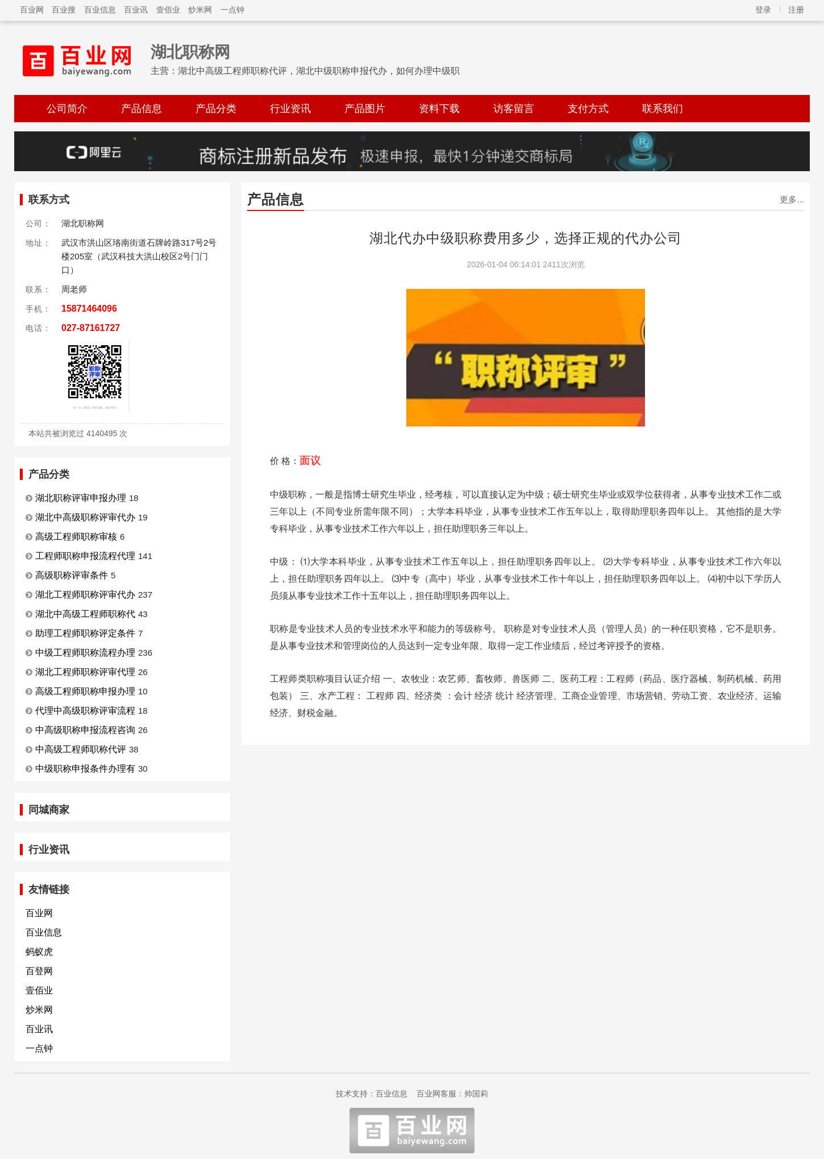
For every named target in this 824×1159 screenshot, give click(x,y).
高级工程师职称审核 (76, 536)
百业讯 (136, 9)
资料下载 (439, 108)
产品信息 (141, 108)
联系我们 (662, 108)
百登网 (39, 971)
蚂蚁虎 (39, 952)
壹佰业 (168, 9)
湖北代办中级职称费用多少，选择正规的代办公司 (525, 238)
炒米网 (200, 9)
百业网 (32, 9)
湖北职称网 (190, 52)
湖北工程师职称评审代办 (85, 594)
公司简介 (67, 108)
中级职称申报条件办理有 (85, 768)
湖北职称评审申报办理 (80, 498)
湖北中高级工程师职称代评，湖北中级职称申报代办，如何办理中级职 (319, 71)
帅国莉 (476, 1093)
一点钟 (232, 9)
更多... (792, 199)
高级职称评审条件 (71, 575)
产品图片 (364, 108)
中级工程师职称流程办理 (85, 652)
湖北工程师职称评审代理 (85, 672)
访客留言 (513, 108)
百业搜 (64, 9)
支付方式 (588, 108)
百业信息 (100, 9)
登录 (763, 9)
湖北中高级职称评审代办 (85, 517)
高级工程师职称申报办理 (85, 691)
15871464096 (89, 308)
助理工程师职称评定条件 (85, 633)
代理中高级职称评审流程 (85, 710)
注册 (796, 9)
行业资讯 (290, 108)
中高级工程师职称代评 (80, 749)
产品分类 (215, 108)
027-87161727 (90, 328)
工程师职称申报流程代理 (85, 556)
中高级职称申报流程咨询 (85, 730)
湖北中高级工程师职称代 (85, 614)
